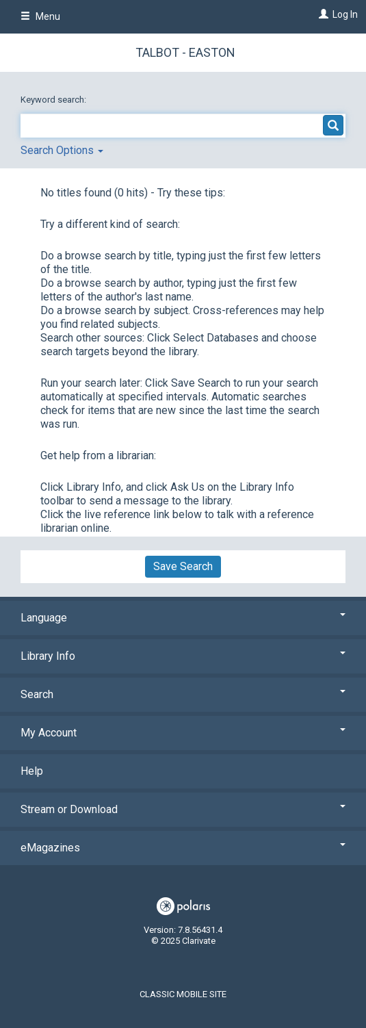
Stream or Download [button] (183, 809)
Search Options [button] (62, 150)
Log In (345, 14)
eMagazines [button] (183, 847)
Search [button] (183, 694)
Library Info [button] (183, 656)
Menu (40, 16)
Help (32, 771)
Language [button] (183, 617)
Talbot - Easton (185, 52)
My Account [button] (183, 732)
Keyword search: (54, 99)
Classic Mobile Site (183, 994)
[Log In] (321, 14)
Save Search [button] (183, 566)
